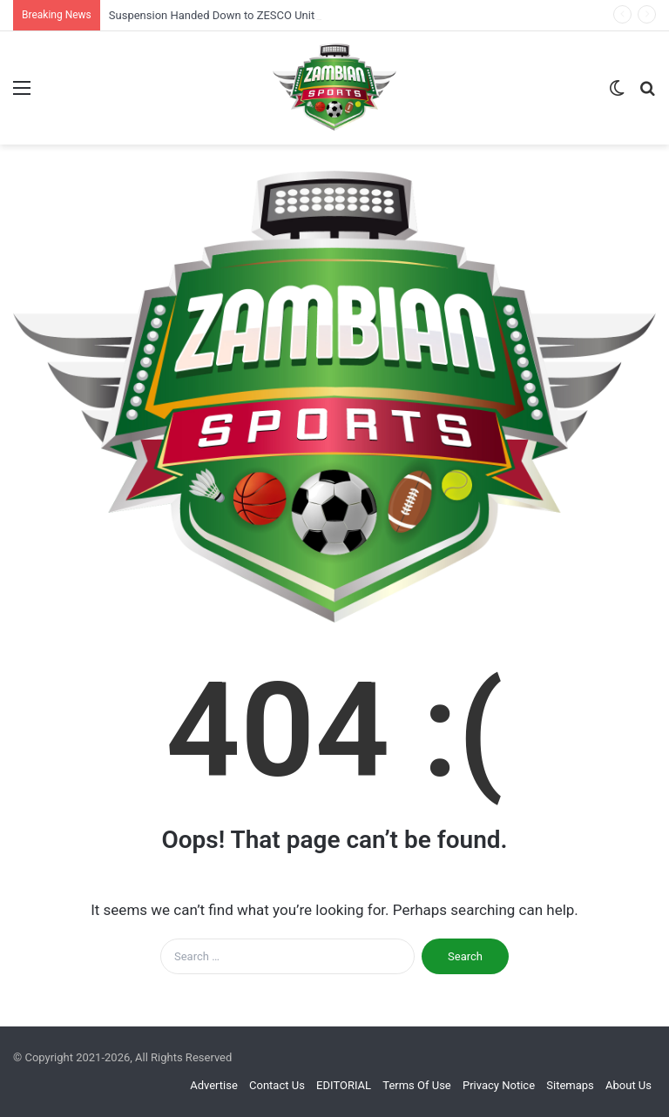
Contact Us (277, 1085)
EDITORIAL (343, 1085)
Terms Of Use (416, 1085)
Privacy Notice (499, 1085)
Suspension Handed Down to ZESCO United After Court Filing (262, 15)
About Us (628, 1085)
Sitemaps (570, 1085)
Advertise (214, 1085)
